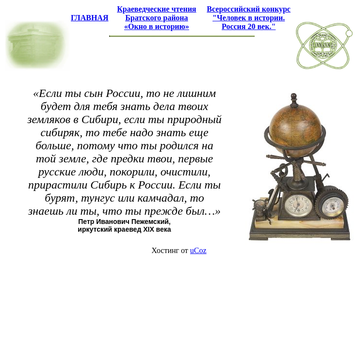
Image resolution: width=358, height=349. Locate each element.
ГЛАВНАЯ (89, 18)
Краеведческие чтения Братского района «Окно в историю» (156, 18)
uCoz (198, 250)
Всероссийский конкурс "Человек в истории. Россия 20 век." (249, 18)
